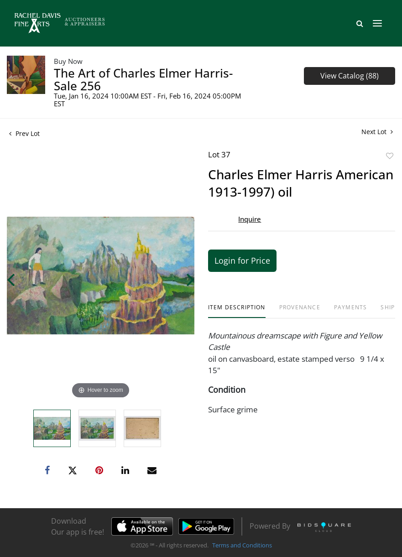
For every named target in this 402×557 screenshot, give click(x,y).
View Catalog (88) (349, 76)
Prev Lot (24, 133)
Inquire (249, 219)
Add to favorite (389, 156)
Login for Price (242, 260)
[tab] (237, 311)
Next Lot (377, 131)
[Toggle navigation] (377, 23)
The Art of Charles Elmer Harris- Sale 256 (143, 79)
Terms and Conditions (242, 545)
